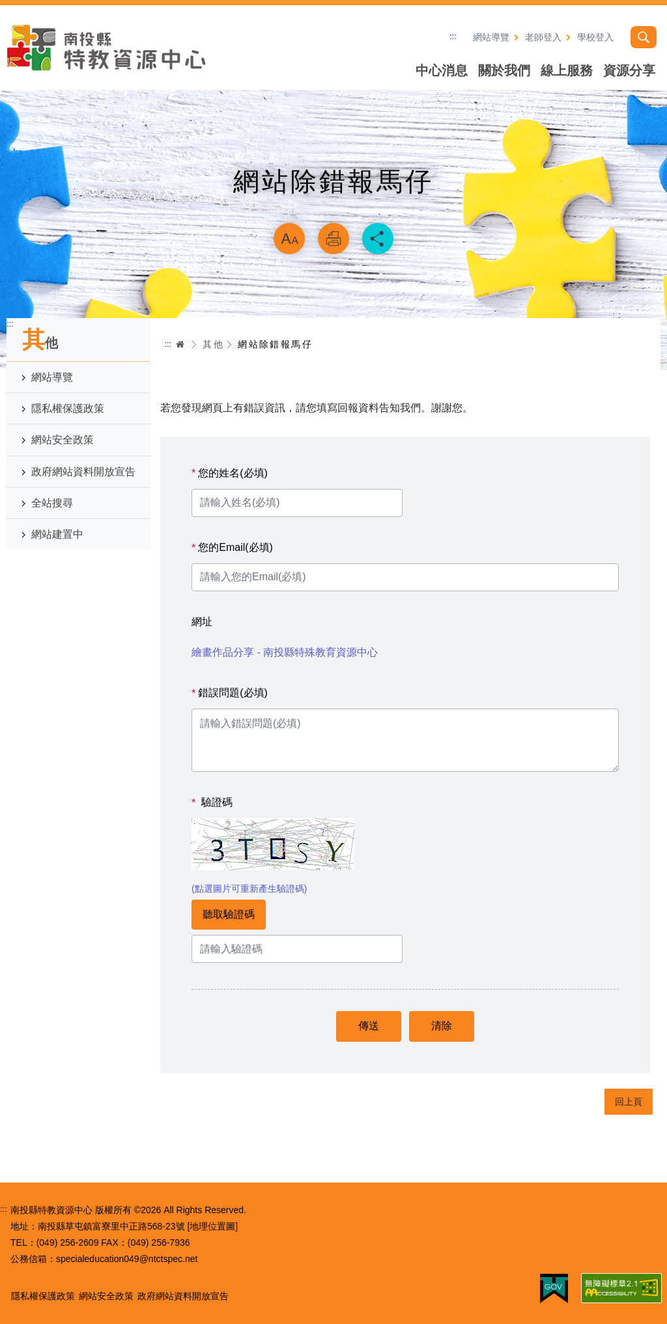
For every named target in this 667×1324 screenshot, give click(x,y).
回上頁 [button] (628, 1101)
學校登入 (595, 37)
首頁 (180, 344)
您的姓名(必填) (230, 473)
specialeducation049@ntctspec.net (126, 1259)
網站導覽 (491, 37)
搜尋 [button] (644, 37)
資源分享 (629, 70)
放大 (289, 238)
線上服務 (567, 70)
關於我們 (504, 70)
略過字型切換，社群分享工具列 (333, 206)
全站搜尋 (52, 502)
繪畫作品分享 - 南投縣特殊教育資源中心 (285, 652)
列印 (333, 238)
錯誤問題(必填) (230, 693)
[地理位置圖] (212, 1226)
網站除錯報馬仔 (275, 344)
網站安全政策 (62, 439)
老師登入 (543, 37)
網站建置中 (57, 534)
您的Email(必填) (232, 547)
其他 (213, 344)
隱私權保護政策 (67, 408)
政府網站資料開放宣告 (83, 471)
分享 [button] (377, 238)
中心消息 (442, 70)
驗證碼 (212, 802)
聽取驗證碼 (229, 914)
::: (453, 36)
